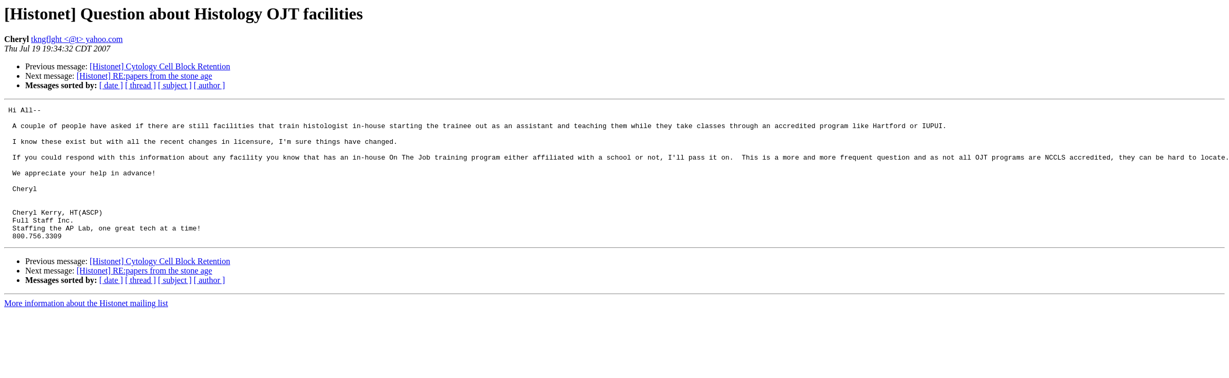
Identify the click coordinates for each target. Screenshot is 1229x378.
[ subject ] (175, 85)
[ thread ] (140, 85)
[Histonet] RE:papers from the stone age (144, 75)
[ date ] (111, 85)
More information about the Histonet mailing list (86, 330)
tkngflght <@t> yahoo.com (77, 39)
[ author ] (209, 85)
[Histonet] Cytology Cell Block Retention (160, 66)
